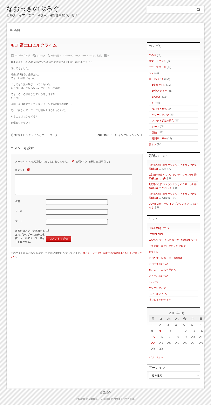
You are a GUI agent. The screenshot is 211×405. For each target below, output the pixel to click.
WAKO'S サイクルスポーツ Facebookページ (173, 240)
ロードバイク (88, 55)
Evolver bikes (156, 234)
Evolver (68, 55)
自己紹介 (15, 30)
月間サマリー (159, 138)
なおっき (167, 188)
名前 (17, 201)
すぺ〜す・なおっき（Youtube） (167, 257)
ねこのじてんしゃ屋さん (162, 269)
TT (153, 102)
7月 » (160, 357)
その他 (152, 55)
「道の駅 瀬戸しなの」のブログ (167, 245)
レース (77, 55)
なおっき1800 (159, 108)
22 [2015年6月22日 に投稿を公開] (153, 343)
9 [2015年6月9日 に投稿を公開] (160, 331)
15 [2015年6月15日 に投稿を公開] (153, 337)
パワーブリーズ (157, 67)
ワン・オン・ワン (159, 293)
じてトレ (154, 251)
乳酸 (99, 55)
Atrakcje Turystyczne (124, 399)
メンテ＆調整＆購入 (163, 120)
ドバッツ (154, 281)
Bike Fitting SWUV (159, 228)
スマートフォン (157, 61)
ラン (151, 73)
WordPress (94, 399)
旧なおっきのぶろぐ (160, 299)
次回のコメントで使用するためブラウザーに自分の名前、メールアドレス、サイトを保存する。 (30, 236)
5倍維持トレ (57, 55)
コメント (23, 169)
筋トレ (152, 144)
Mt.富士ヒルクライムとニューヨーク (36, 135)
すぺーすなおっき (159, 263)
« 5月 (152, 357)
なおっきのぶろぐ (33, 9)
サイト (18, 221)
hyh (164, 178)
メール (18, 211)
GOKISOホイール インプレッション (118, 135)
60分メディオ (159, 90)
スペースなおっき (159, 275)
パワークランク (160, 114)
